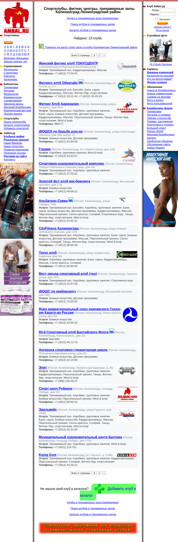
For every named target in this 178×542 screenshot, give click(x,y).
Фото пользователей (159, 103)
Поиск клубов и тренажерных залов (93, 24)
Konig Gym (47, 455)
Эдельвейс (48, 409)
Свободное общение (160, 141)
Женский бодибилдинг (17, 107)
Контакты (9, 159)
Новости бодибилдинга (161, 90)
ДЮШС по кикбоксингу (57, 291)
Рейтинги (9, 76)
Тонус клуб (48, 252)
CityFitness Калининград (59, 228)
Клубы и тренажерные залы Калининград (92, 18)
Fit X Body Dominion (161, 52)
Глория (45, 149)
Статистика (11, 72)
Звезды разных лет (15, 61)
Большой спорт (156, 127)
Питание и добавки (159, 114)
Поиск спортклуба (15, 121)
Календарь (10, 79)
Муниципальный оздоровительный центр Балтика (80, 437)
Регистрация (162, 30)
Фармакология (13, 97)
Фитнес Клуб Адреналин (59, 104)
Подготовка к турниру (160, 124)
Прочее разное (13, 113)
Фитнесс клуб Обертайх (58, 83)
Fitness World (155, 131)
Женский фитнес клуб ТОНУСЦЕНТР (68, 63)
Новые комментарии (159, 93)
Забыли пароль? (162, 27)
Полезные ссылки (15, 152)
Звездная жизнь (13, 103)
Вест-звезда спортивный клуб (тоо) (68, 273)
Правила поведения (16, 149)
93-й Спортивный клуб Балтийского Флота (74, 332)
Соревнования (13, 100)
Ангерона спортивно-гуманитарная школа (73, 350)
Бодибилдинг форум (159, 108)
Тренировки (11, 87)
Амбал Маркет (156, 147)
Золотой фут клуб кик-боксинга (64, 181)
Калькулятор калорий (160, 75)
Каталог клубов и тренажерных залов (92, 30)
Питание (9, 90)
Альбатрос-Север (53, 201)
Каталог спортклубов (17, 125)
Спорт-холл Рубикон (55, 388)
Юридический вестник (17, 110)
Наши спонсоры (13, 146)
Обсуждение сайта (158, 144)
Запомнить (165, 19)
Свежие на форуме (159, 96)
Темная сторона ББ (159, 118)
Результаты (11, 69)
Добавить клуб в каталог (108, 491)
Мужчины (9, 58)
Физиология (11, 94)
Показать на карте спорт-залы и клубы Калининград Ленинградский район (91, 47)
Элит (43, 367)
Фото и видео (155, 100)
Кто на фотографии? (160, 78)
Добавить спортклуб (16, 128)
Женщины (22, 58)
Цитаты (151, 137)
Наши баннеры (13, 143)
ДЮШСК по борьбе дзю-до (61, 131)
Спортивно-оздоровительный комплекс (71, 163)
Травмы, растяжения (160, 121)
